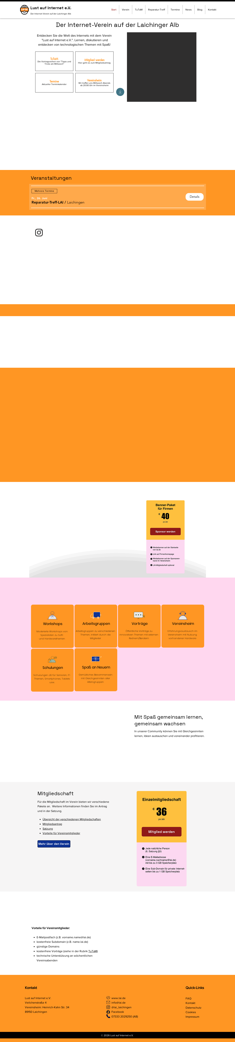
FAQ (188, 998)
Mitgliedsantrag (52, 823)
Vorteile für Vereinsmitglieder (61, 833)
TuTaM (92, 951)
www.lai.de (118, 998)
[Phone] (108, 1016)
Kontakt (31, 988)
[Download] (120, 92)
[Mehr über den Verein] (54, 843)
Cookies (191, 1012)
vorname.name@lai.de (76, 937)
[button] (47, 202)
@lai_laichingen (121, 1007)
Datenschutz (193, 1007)
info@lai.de (118, 1002)
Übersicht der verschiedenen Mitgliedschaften (72, 819)
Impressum (192, 1016)
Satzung (48, 828)
